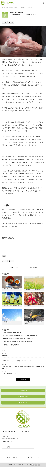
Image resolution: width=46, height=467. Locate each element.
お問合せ (23, 390)
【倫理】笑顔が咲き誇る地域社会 (11, 305)
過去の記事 (23, 379)
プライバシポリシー (35, 457)
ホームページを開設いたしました (10, 373)
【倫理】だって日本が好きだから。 (33, 289)
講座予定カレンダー (6, 355)
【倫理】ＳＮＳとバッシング (12, 267)
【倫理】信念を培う (33, 267)
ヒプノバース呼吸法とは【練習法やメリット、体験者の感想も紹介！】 (20, 335)
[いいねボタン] (4, 256)
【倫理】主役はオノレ (8, 322)
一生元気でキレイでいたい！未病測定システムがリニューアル (17, 361)
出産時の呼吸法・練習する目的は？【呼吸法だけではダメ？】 (18, 341)
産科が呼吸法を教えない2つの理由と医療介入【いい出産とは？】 (19, 338)
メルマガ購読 (23, 396)
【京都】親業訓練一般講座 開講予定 (12, 332)
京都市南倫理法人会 (15, 14)
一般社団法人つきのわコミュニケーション (21, 464)
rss (32, 465)
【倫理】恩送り (28, 305)
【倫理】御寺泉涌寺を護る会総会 (11, 288)
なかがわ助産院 (12, 457)
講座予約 (23, 403)
